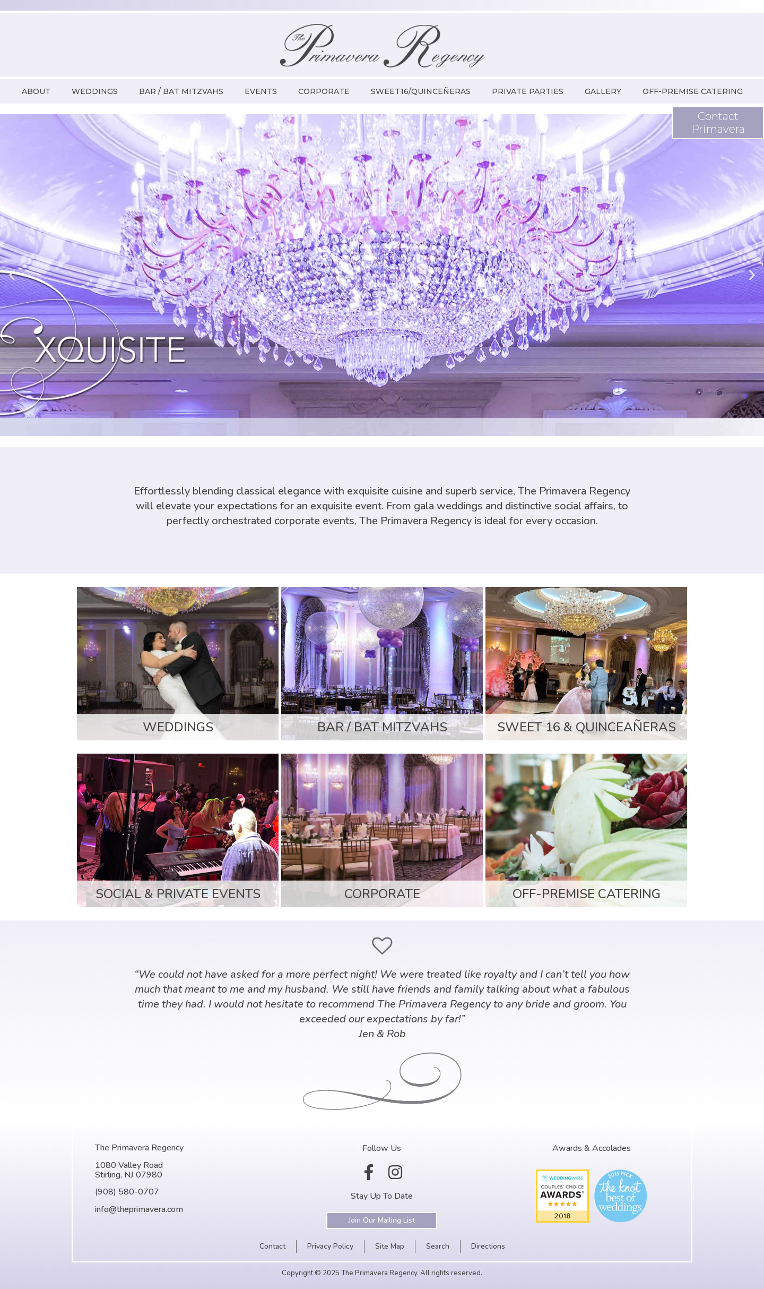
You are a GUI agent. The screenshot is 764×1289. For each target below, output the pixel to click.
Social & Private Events (178, 893)
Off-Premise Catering (693, 91)
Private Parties (527, 91)
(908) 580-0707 (127, 1192)
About (36, 91)
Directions (488, 1246)
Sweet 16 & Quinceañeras (586, 727)
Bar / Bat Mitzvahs (181, 91)
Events (261, 91)
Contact (272, 1246)
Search (437, 1246)
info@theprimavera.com (139, 1209)
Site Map (389, 1246)
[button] (12, 275)
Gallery (603, 91)
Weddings (95, 91)
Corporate (324, 91)
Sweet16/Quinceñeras (421, 91)
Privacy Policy (330, 1246)
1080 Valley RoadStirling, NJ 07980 (129, 1170)
